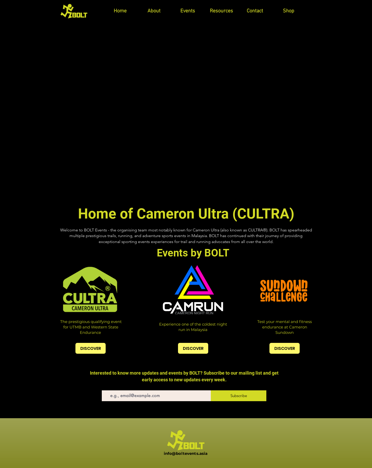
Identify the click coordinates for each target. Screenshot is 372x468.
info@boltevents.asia (186, 453)
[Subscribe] (238, 395)
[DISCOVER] (90, 348)
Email (106, 386)
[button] (187, 11)
